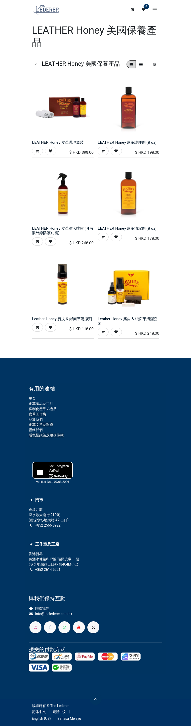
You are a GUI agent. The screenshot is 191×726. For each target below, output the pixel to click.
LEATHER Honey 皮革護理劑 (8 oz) (127, 142)
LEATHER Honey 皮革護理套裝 (58, 142)
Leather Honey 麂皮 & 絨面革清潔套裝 (128, 321)
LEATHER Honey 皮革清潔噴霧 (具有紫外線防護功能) (62, 231)
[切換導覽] (154, 9)
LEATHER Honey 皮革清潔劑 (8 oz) (127, 228)
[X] (93, 627)
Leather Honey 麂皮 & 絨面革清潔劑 (62, 319)
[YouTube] (79, 627)
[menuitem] (39, 712)
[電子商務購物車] (132, 9)
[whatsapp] (64, 627)
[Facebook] (50, 627)
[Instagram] (35, 627)
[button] (37, 151)
